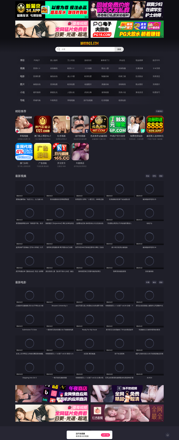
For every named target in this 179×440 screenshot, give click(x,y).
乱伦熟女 (139, 76)
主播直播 (139, 68)
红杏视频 (105, 100)
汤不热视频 (88, 100)
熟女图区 (139, 84)
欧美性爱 (88, 76)
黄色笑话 (139, 92)
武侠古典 (88, 92)
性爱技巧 (156, 92)
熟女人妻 (105, 68)
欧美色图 (71, 84)
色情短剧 (122, 100)
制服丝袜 (105, 76)
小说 (22, 92)
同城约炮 (37, 100)
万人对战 (71, 60)
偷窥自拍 (37, 84)
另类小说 (122, 92)
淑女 (154, 282)
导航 (22, 100)
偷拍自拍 (54, 76)
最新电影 (20, 282)
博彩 (22, 60)
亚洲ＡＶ (37, 68)
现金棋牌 (139, 60)
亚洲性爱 (37, 76)
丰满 (147, 282)
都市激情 (37, 92)
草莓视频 (71, 100)
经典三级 (122, 76)
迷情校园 (105, 92)
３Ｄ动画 (88, 68)
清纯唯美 (122, 84)
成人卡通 (71, 76)
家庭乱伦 (54, 92)
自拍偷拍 (54, 68)
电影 (22, 76)
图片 (22, 84)
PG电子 (37, 60)
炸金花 (122, 60)
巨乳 (154, 176)
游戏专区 (88, 60)
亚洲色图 (54, 84)
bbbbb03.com (89, 43)
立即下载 (105, 435)
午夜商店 (54, 100)
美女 (147, 176)
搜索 (119, 49)
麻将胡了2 (105, 60)
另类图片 (156, 84)
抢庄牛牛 (156, 60)
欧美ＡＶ (71, 68)
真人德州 (54, 60)
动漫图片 (88, 84)
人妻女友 (71, 92)
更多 (161, 176)
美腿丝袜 (105, 84)
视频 (22, 68)
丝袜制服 (122, 68)
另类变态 (156, 76)
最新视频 (20, 176)
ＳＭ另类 (156, 68)
